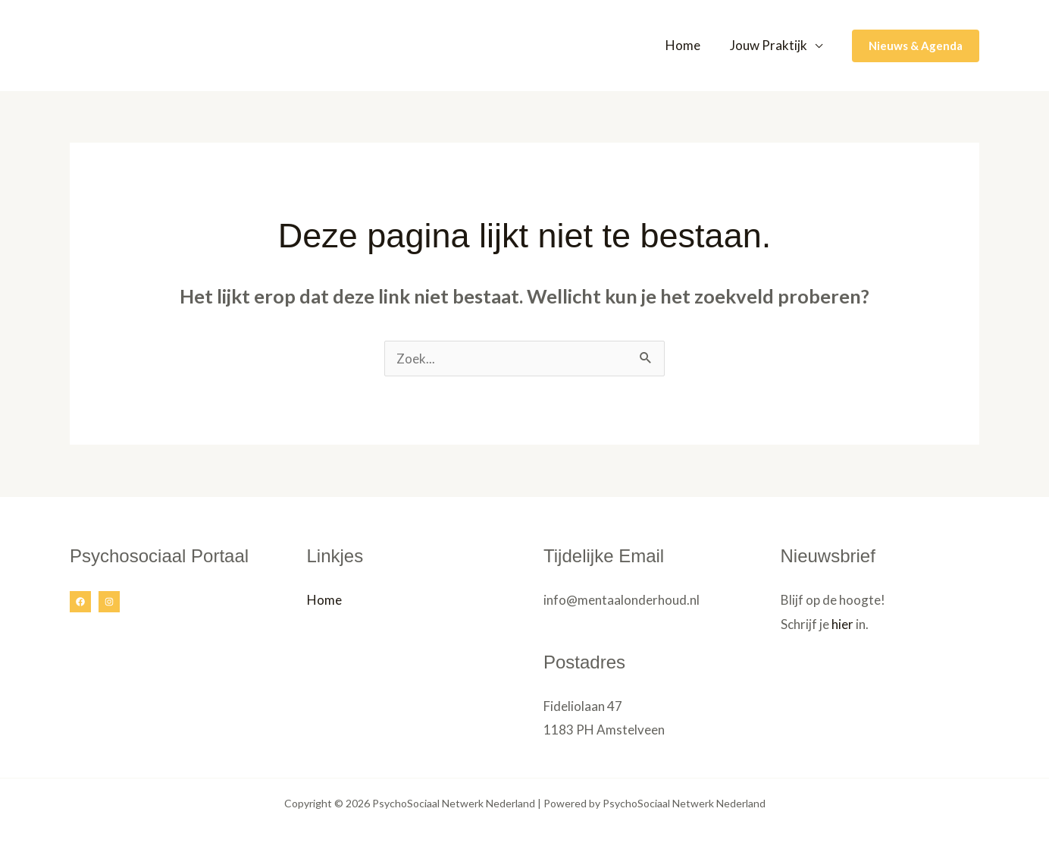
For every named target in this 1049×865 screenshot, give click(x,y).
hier (842, 624)
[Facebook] (80, 601)
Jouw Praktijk (770, 45)
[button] (915, 46)
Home (688, 45)
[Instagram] (109, 601)
